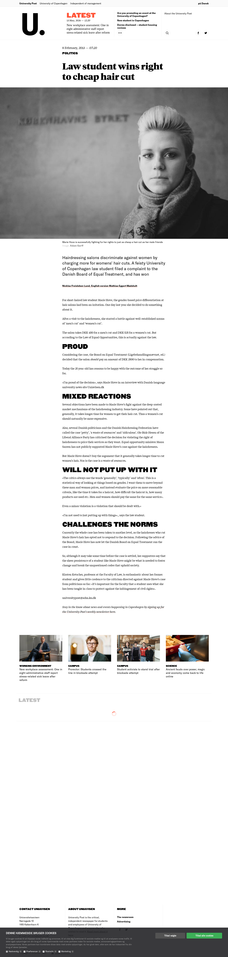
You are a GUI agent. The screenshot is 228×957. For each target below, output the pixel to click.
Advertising (123, 921)
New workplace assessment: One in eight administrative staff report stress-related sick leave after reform (88, 29)
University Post (28, 3)
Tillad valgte (170, 935)
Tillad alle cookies (204, 935)
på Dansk (203, 3)
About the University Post (178, 13)
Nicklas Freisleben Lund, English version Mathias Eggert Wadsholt (99, 285)
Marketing (67, 951)
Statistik (51, 951)
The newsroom (125, 917)
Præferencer (33, 951)
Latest (81, 15)
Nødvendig (15, 951)
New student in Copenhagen (133, 20)
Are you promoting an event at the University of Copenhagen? (136, 14)
